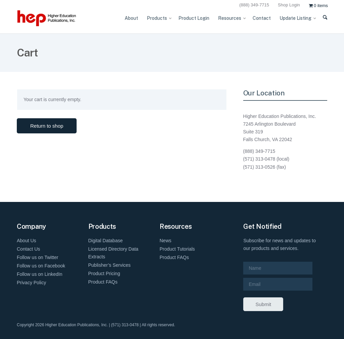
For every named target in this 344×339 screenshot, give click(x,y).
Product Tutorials (177, 249)
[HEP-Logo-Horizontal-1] (57, 18)
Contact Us (28, 249)
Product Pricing (104, 273)
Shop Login (289, 4)
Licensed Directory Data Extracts (113, 252)
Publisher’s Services (109, 265)
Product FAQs (103, 282)
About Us (26, 240)
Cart (27, 52)
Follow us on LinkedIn (39, 274)
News (165, 240)
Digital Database (105, 240)
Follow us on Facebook (41, 265)
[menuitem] (255, 5)
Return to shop (46, 126)
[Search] (321, 21)
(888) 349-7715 (254, 4)
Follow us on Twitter (37, 257)
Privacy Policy (31, 282)
